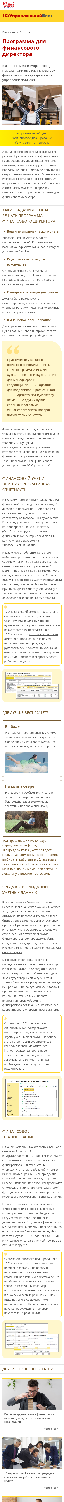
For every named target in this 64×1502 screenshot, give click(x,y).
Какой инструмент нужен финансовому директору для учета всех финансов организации (29, 1418)
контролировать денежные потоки (26, 527)
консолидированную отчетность (26, 1046)
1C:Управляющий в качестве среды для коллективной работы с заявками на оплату (29, 1477)
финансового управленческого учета (27, 456)
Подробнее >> (51, 1428)
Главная (8, 32)
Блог (23, 32)
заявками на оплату (32, 1268)
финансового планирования (21, 1209)
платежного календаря (34, 1187)
